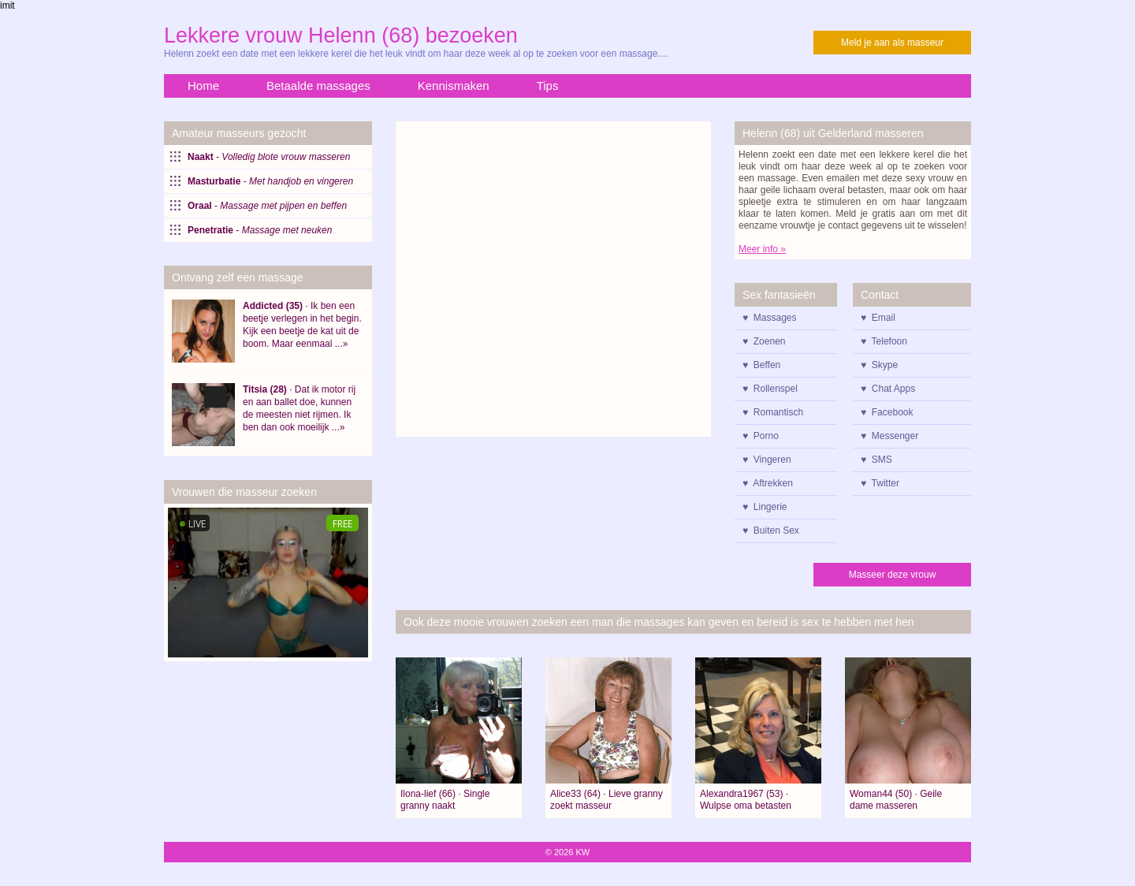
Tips (548, 85)
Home (203, 85)
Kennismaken (453, 85)
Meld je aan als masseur (892, 42)
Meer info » (762, 249)
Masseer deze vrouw (892, 574)
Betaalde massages (318, 85)
